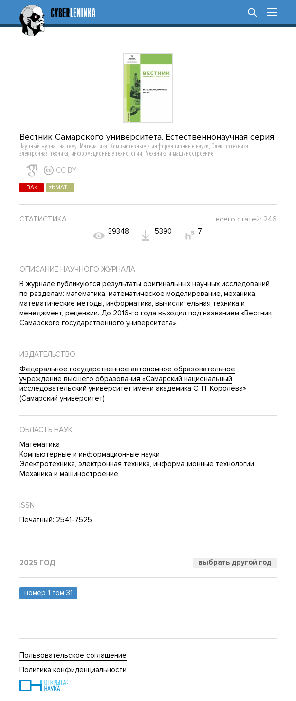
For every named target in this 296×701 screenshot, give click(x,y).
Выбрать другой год (235, 562)
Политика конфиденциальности (73, 669)
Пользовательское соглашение (73, 655)
